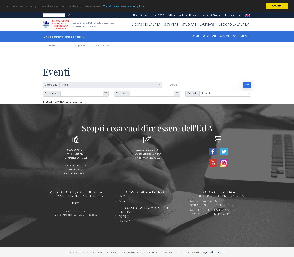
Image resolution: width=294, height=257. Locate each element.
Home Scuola (140, 15)
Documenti (241, 36)
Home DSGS (157, 15)
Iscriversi (171, 24)
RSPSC (124, 216)
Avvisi (224, 36)
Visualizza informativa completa (123, 6)
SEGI (122, 200)
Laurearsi (208, 24)
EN (247, 15)
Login (240, 15)
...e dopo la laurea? (234, 24)
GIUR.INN (126, 212)
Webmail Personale (189, 15)
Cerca (71, 15)
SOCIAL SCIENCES (203, 200)
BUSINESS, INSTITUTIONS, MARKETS (217, 196)
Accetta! (277, 6)
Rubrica (229, 15)
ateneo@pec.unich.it (150, 153)
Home (195, 36)
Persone (210, 36)
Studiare (189, 24)
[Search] (54, 15)
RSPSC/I (125, 221)
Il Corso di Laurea (145, 24)
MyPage (171, 15)
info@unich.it (150, 149)
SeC (122, 196)
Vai (247, 84)
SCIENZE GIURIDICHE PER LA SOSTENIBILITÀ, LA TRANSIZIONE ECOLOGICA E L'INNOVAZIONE (214, 209)
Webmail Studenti (212, 15)
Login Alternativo (213, 252)
